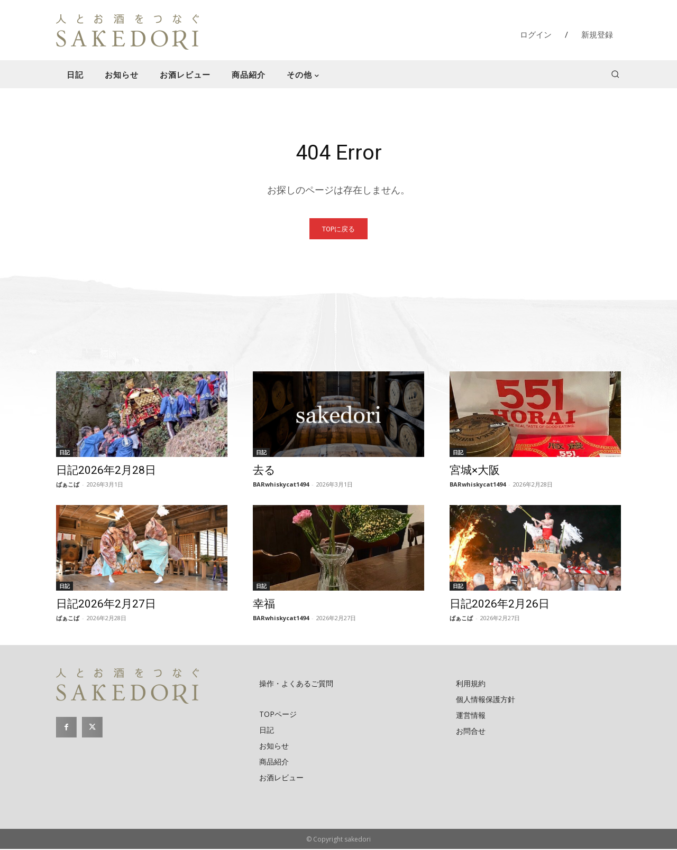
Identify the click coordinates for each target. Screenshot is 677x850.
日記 (64, 453)
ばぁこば (67, 485)
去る (264, 471)
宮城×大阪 (475, 471)
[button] (615, 74)
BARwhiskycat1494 (281, 485)
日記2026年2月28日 (106, 471)
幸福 (264, 605)
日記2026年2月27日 (106, 605)
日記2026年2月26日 (500, 605)
